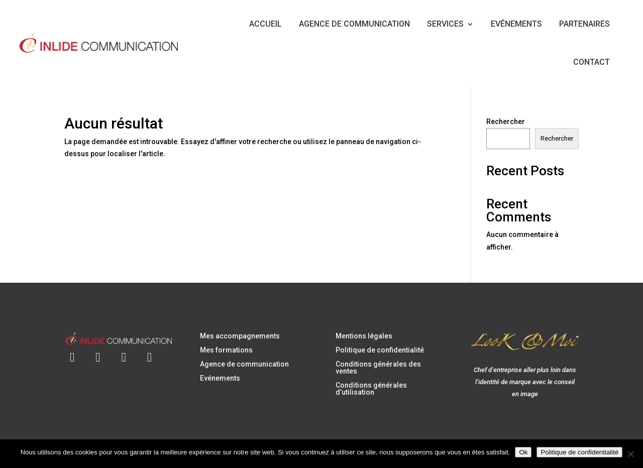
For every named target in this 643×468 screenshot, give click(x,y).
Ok (523, 452)
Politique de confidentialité (380, 350)
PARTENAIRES (584, 24)
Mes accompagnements (240, 336)
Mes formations (226, 350)
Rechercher (505, 122)
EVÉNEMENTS (516, 24)
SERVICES (445, 24)
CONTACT (591, 62)
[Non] (630, 454)
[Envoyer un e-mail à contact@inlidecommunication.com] (72, 351)
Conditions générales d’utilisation (371, 388)
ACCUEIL (265, 24)
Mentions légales (364, 336)
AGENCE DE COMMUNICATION (354, 24)
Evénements (220, 378)
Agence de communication (244, 364)
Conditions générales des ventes (378, 367)
